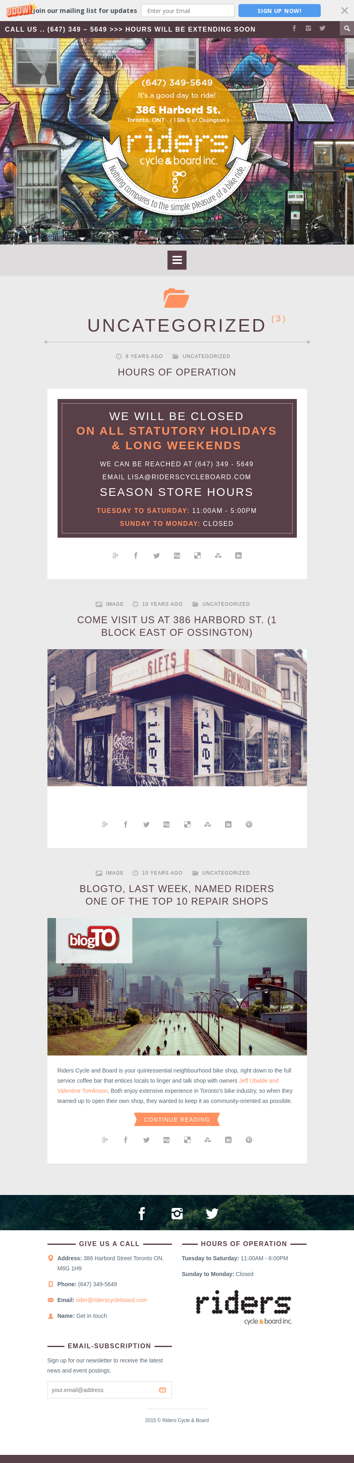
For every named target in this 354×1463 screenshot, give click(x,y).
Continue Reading (177, 1123)
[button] (177, 10)
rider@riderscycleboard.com (111, 1308)
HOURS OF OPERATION (177, 372)
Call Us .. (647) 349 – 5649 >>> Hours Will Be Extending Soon (131, 29)
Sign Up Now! (279, 11)
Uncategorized (207, 356)
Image (115, 604)
